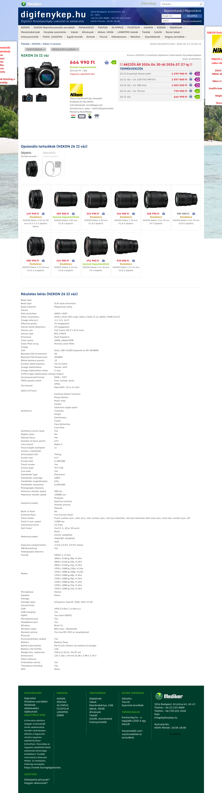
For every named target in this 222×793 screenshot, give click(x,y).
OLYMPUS (118, 27)
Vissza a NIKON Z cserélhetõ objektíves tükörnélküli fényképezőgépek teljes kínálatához (164, 57)
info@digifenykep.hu (166, 717)
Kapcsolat (30, 698)
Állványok (88, 32)
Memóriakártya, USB (101, 705)
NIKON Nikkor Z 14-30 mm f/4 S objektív (95, 269)
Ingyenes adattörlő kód (82, 74)
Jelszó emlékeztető (192, 21)
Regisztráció (193, 10)
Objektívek (176, 27)
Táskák (146, 32)
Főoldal (25, 44)
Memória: (75, 111)
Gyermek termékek (133, 705)
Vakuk (74, 32)
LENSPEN (62, 712)
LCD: (72, 105)
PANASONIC (86, 27)
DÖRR (60, 715)
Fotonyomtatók (30, 37)
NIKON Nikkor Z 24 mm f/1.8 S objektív (65, 269)
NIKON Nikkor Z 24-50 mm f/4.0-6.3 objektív (35, 269)
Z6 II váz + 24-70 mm (132, 91)
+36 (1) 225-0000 (100, 18)
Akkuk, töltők (106, 32)
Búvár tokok (173, 32)
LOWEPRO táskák (127, 32)
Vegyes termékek (175, 37)
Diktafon (135, 37)
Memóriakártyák (30, 32)
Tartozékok (35, 49)
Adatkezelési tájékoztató (31, 710)
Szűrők (158, 32)
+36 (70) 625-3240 (120, 18)
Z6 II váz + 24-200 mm (133, 85)
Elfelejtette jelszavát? (37, 779)
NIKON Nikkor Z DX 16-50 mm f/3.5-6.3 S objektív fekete (35, 223)
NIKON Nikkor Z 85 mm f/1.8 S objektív (65, 222)
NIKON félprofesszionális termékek (54, 27)
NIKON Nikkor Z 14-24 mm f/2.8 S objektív (126, 269)
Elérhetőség (148, 3)
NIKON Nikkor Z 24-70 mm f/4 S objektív (156, 222)
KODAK (161, 27)
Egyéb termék (75, 37)
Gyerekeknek (152, 37)
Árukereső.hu (176, 734)
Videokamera (119, 37)
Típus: (73, 98)
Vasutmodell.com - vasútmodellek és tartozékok (133, 734)
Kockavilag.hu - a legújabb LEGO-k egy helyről (134, 721)
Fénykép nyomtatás (55, 32)
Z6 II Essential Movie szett (135, 74)
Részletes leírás (64, 49)
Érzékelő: (75, 101)
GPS (97, 15)
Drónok (91, 37)
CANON (148, 27)
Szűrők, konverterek (100, 718)
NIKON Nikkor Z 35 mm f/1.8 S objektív (126, 222)
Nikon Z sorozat (52, 44)
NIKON (25, 27)
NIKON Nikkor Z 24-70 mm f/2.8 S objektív (186, 222)
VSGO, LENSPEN (52, 37)
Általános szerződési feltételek (36, 703)
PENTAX (103, 27)
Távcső (103, 37)
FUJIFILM (133, 27)
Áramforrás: (76, 108)
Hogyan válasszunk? (36, 783)
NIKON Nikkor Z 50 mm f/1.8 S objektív (96, 222)
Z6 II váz (125, 97)
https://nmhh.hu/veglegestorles (37, 767)
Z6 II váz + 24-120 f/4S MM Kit (138, 79)
